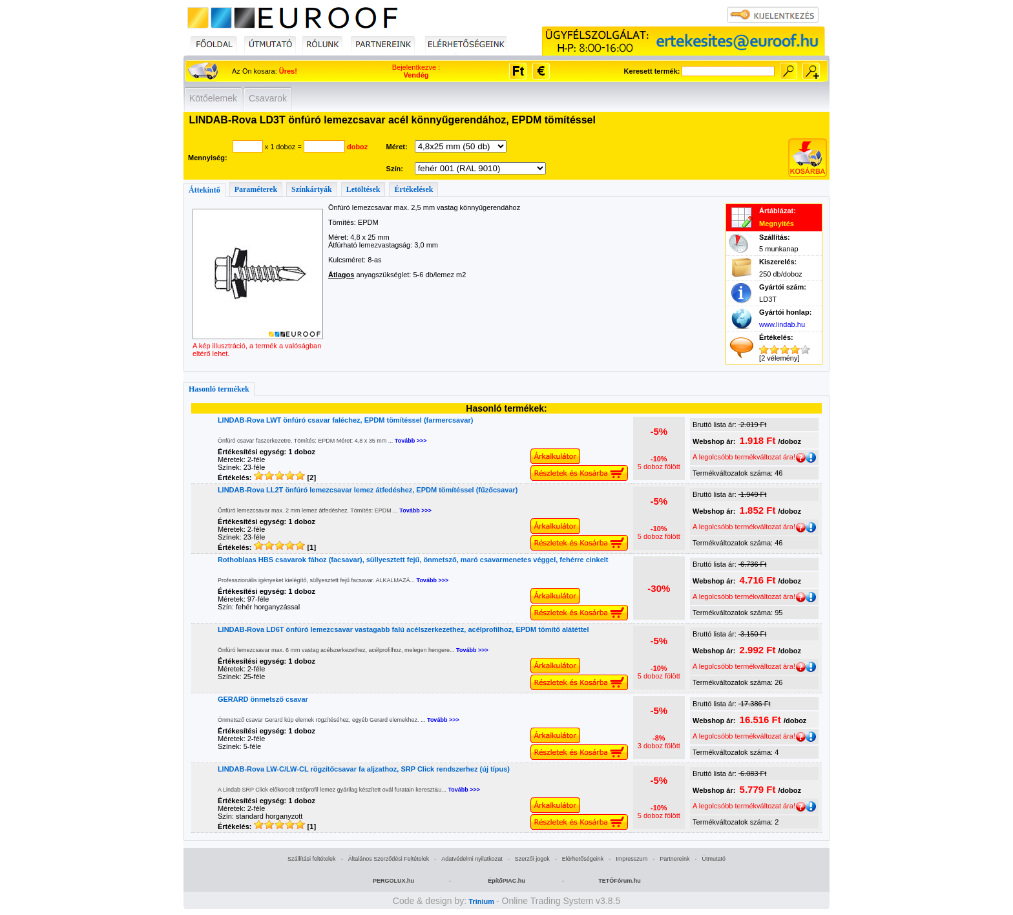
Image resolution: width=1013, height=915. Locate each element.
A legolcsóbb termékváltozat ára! (749, 457)
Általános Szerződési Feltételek (389, 859)
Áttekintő (204, 190)
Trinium (481, 901)
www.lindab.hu (782, 324)
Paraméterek (256, 189)
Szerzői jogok (532, 859)
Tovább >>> (411, 440)
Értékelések (413, 189)
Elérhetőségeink (583, 859)
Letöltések (363, 189)
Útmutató (714, 859)
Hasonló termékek (219, 389)
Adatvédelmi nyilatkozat (472, 859)
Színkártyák (311, 189)
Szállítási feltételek (311, 859)
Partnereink (674, 859)
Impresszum (631, 859)
